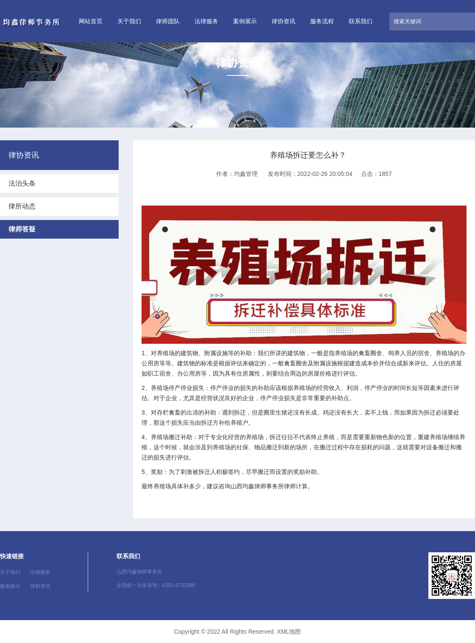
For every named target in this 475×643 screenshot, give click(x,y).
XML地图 (289, 631)
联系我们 (360, 21)
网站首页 (91, 21)
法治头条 (22, 183)
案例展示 (245, 21)
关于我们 (129, 21)
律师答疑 (22, 229)
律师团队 (168, 21)
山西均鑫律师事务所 (257, 486)
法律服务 (206, 21)
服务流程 (322, 21)
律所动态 (22, 206)
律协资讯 (283, 21)
